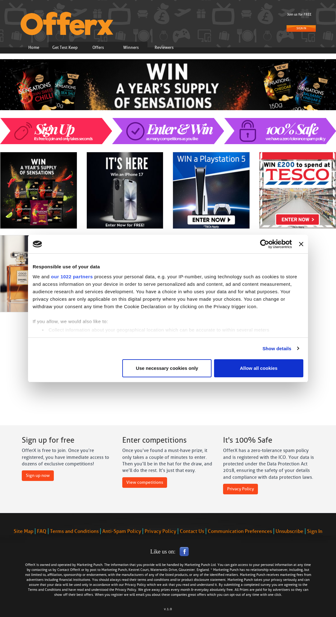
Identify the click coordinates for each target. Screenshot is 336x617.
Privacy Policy (160, 531)
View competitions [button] (144, 482)
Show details (277, 348)
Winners (131, 47)
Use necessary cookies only (167, 368)
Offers (98, 47)
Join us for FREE (299, 14)
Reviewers (164, 47)
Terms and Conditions (74, 531)
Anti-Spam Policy (121, 531)
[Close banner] (301, 244)
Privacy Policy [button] (240, 489)
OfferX (75, 570)
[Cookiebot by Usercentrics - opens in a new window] (264, 244)
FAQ (41, 531)
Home (33, 47)
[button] (17, 96)
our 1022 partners (72, 276)
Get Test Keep (65, 47)
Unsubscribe (289, 531)
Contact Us (192, 531)
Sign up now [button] (38, 475)
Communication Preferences (240, 531)
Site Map (23, 531)
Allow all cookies (259, 368)
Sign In (301, 28)
